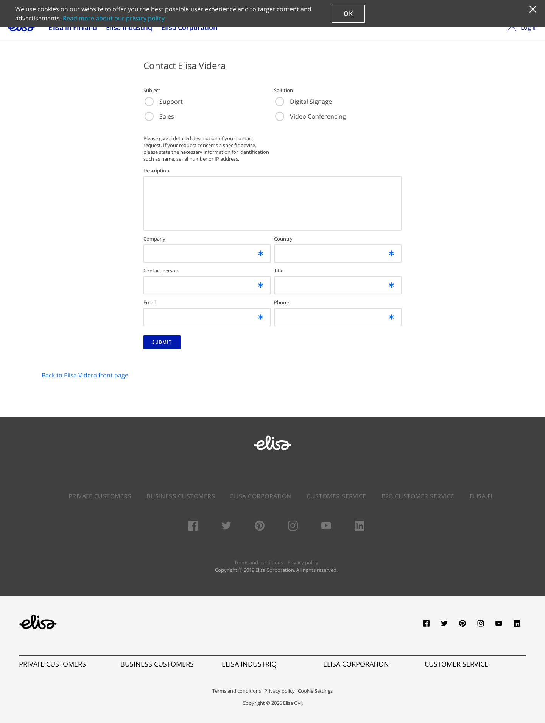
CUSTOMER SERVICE (456, 663)
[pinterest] (462, 625)
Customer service (336, 496)
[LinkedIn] (359, 527)
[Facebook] (193, 527)
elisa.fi (481, 496)
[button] (532, 13)
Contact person (160, 270)
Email (149, 302)
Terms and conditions (258, 562)
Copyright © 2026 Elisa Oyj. (273, 703)
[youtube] (498, 625)
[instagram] (480, 625)
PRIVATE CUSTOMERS (52, 663)
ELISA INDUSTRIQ (249, 663)
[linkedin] (517, 625)
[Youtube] (326, 527)
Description (156, 170)
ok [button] (348, 13)
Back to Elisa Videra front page (85, 375)
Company (154, 238)
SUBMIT (162, 342)
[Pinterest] (259, 527)
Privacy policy (303, 562)
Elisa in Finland (72, 27)
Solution (283, 90)
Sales (159, 116)
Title (278, 270)
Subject (151, 90)
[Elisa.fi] (38, 621)
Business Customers (180, 496)
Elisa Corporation (189, 27)
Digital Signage (303, 101)
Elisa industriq (129, 27)
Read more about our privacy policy (114, 18)
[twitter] (444, 625)
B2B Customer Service (418, 496)
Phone (281, 302)
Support (164, 101)
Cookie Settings (315, 690)
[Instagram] (293, 527)
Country (283, 238)
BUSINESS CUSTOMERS (157, 663)
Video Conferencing (310, 116)
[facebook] (426, 625)
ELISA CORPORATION (356, 663)
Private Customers (100, 496)
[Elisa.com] (272, 454)
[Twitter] (226, 527)
